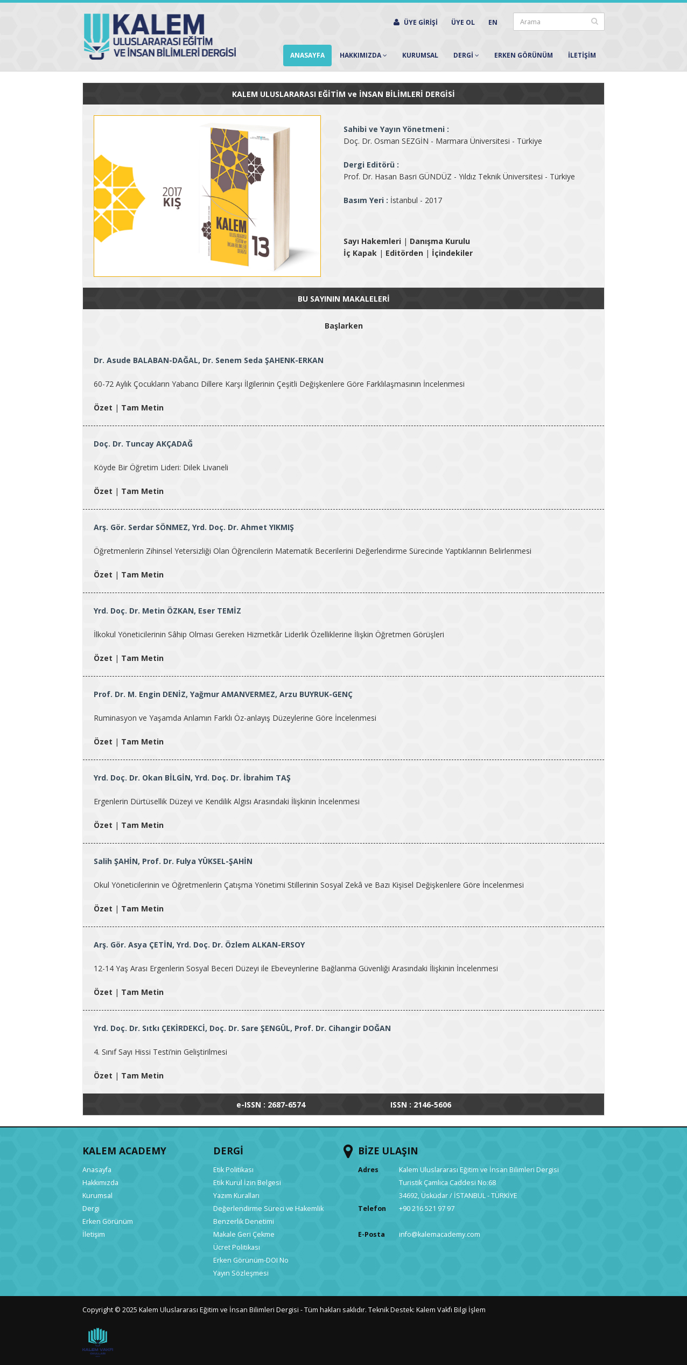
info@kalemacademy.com (439, 1234)
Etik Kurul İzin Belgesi (247, 1182)
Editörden (404, 253)
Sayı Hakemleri (372, 241)
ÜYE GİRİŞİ (416, 22)
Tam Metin (142, 407)
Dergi (91, 1208)
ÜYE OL (463, 22)
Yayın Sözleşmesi (241, 1273)
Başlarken (344, 326)
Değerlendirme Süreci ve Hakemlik (268, 1208)
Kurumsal (420, 55)
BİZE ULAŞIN (388, 1150)
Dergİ (466, 55)
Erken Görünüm (523, 55)
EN (492, 22)
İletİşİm (582, 55)
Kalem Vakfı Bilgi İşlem (451, 1309)
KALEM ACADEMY (124, 1150)
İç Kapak (360, 253)
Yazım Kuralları (236, 1195)
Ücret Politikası (236, 1247)
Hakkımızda (363, 55)
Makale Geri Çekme (244, 1234)
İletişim (93, 1234)
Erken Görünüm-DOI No (251, 1260)
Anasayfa (307, 55)
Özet (103, 407)
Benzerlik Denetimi (243, 1221)
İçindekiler (452, 253)
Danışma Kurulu (440, 241)
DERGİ (228, 1150)
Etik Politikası (233, 1169)
